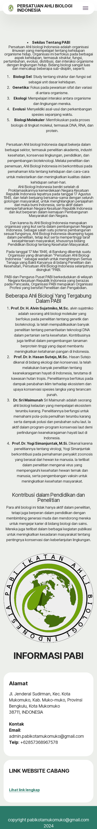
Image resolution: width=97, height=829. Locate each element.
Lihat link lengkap (24, 790)
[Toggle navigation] (85, 8)
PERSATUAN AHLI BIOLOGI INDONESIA (44, 8)
